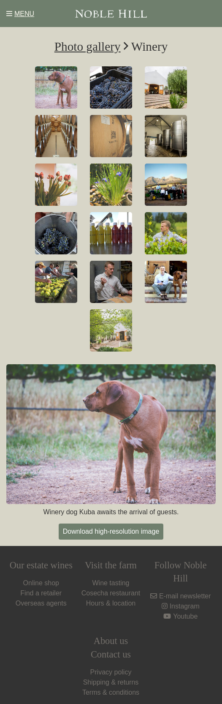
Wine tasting (110, 583)
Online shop (41, 583)
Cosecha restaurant (111, 593)
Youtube (180, 616)
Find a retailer (41, 593)
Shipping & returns (111, 682)
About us (111, 641)
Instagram (181, 606)
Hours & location (110, 603)
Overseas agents (41, 603)
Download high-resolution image (111, 531)
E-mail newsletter (180, 596)
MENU (20, 13)
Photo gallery (87, 46)
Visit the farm (111, 565)
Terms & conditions (110, 692)
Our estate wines (41, 565)
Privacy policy (111, 672)
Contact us (111, 654)
